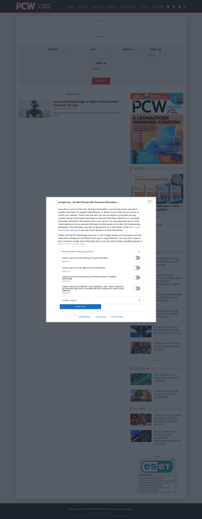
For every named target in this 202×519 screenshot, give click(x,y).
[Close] (150, 202)
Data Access (100, 317)
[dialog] (101, 259)
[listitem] (101, 251)
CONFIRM (80, 307)
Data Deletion (85, 317)
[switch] (136, 258)
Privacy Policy (117, 317)
